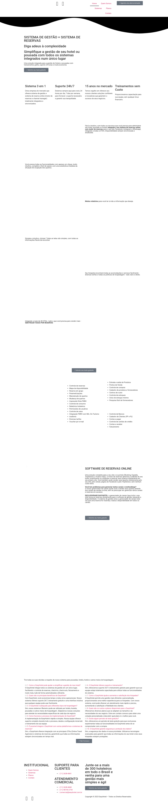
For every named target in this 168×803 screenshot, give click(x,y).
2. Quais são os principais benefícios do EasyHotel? (46, 695)
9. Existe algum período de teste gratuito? (103, 719)
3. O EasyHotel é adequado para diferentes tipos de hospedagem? (52, 706)
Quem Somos (106, 3)
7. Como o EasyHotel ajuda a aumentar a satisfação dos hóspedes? (113, 695)
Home (94, 3)
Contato (108, 13)
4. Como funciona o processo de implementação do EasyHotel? (51, 716)
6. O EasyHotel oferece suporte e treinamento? (105, 685)
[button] (26, 466)
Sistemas (98, 8)
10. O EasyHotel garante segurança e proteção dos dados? (109, 729)
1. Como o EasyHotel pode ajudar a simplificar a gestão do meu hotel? (54, 685)
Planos (108, 8)
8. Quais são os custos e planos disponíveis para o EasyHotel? (111, 708)
